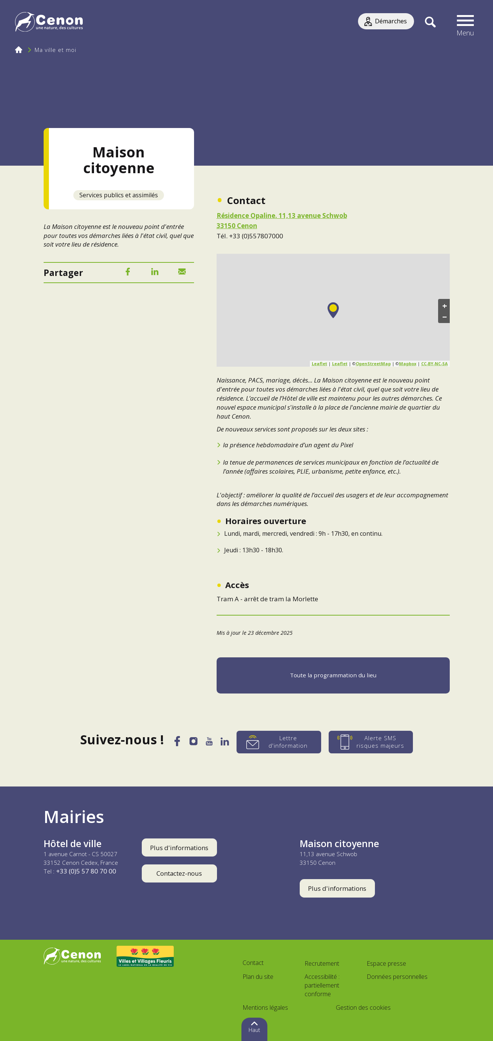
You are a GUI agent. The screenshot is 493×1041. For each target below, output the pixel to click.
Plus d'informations (179, 847)
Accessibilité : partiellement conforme (322, 985)
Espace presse (386, 963)
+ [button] (444, 305)
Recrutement (322, 963)
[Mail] (182, 273)
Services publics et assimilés (118, 195)
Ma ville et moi (55, 49)
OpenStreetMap (373, 363)
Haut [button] (254, 1029)
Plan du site (258, 976)
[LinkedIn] (154, 273)
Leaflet (319, 363)
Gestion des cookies (363, 1007)
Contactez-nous (179, 873)
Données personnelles (397, 976)
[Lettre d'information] (283, 742)
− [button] (444, 316)
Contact (253, 963)
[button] (465, 22)
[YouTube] (210, 743)
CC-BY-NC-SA (434, 363)
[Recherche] (430, 22)
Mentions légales (265, 1007)
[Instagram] (193, 743)
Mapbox (407, 363)
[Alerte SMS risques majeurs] (374, 742)
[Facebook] (127, 273)
